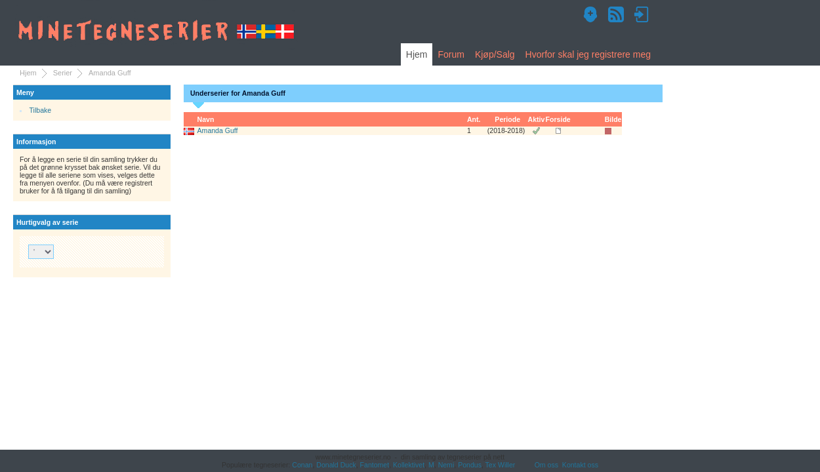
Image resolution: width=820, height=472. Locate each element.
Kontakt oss (580, 465)
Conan (302, 465)
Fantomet (375, 465)
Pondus (470, 465)
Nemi (446, 465)
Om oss (546, 465)
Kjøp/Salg (495, 54)
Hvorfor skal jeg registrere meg (588, 54)
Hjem (417, 54)
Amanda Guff (217, 130)
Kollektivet (408, 465)
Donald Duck (336, 465)
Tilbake (41, 110)
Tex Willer (500, 465)
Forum (451, 54)
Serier (62, 73)
